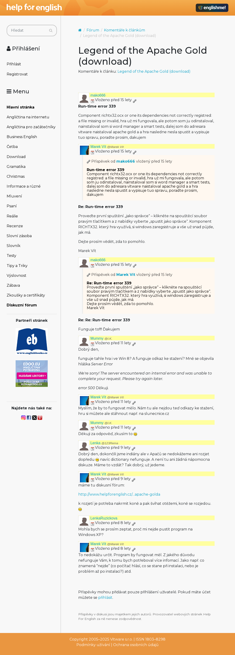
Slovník (13, 246)
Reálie (12, 216)
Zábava (13, 285)
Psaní (12, 206)
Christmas (16, 176)
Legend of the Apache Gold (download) (154, 71)
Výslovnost (16, 275)
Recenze (15, 226)
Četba (12, 146)
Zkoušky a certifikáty (26, 295)
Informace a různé (24, 186)
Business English (22, 137)
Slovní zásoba (19, 236)
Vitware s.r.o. (121, 639)
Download (16, 157)
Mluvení (14, 196)
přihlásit (105, 597)
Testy (11, 255)
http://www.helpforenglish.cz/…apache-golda (119, 494)
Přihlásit (14, 64)
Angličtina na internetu (28, 117)
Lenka (104, 443)
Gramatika (16, 166)
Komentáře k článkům (124, 30)
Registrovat (17, 74)
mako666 (98, 95)
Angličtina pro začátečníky (31, 127)
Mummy (101, 338)
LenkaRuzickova (103, 518)
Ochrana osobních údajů (136, 645)
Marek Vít (107, 147)
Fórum (93, 30)
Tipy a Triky (17, 266)
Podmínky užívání (93, 645)
